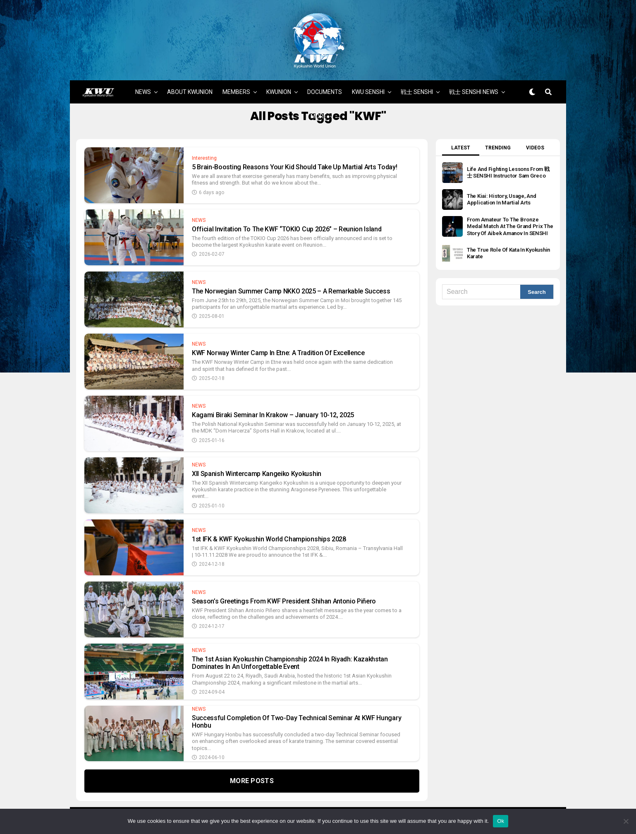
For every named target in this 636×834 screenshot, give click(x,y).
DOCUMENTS (324, 81)
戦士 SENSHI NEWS (473, 81)
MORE (319, 106)
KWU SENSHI (368, 81)
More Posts (252, 770)
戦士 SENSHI (417, 81)
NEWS (143, 81)
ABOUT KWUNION (190, 81)
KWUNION (278, 81)
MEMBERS (236, 81)
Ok (500, 821)
